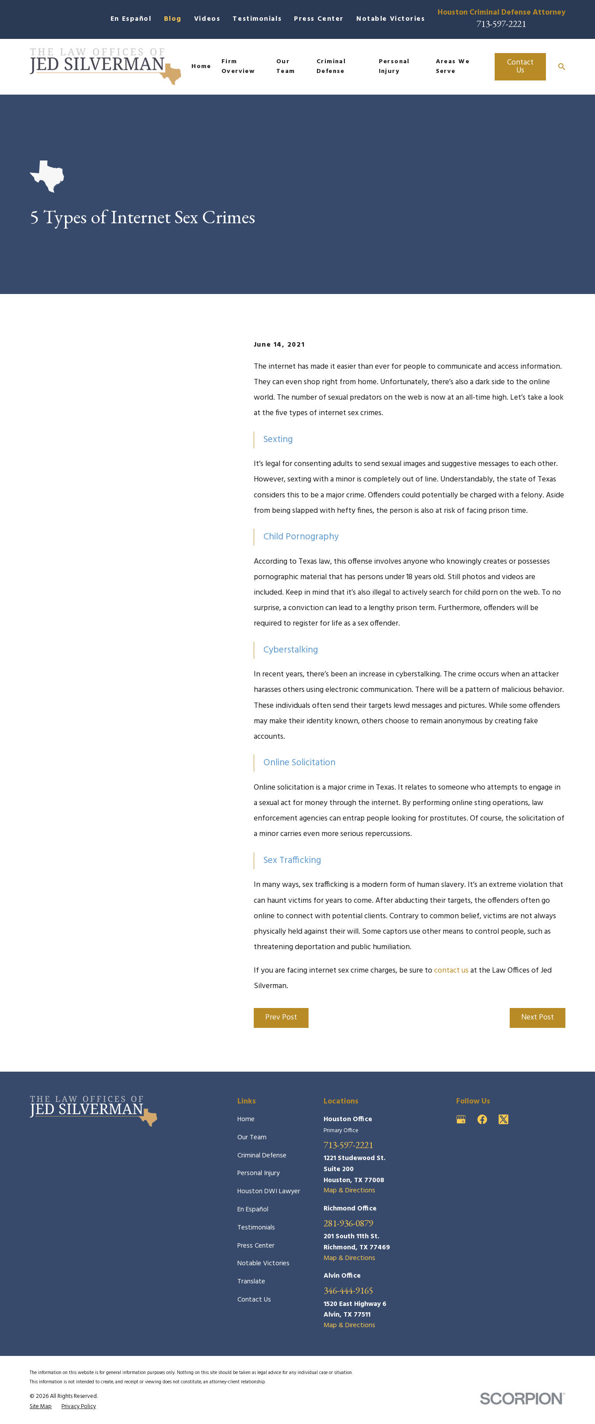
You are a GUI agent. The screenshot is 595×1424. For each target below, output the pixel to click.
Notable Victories (390, 19)
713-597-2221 (501, 23)
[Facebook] (482, 1119)
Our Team (252, 1137)
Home (246, 1119)
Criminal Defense (261, 1155)
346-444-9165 (348, 1290)
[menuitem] (41, 1407)
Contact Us (520, 66)
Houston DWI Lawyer (268, 1191)
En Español (131, 19)
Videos (207, 19)
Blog (173, 19)
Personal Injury (258, 1173)
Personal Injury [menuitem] (394, 66)
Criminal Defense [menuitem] (331, 66)
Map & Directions (349, 1190)
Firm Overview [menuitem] (238, 66)
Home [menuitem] (201, 66)
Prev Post (281, 1017)
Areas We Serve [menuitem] (452, 66)
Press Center (319, 19)
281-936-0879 (348, 1223)
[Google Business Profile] (461, 1119)
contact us (451, 970)
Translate (251, 1281)
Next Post (537, 1017)
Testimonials (257, 19)
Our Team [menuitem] (285, 66)
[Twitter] (503, 1119)
